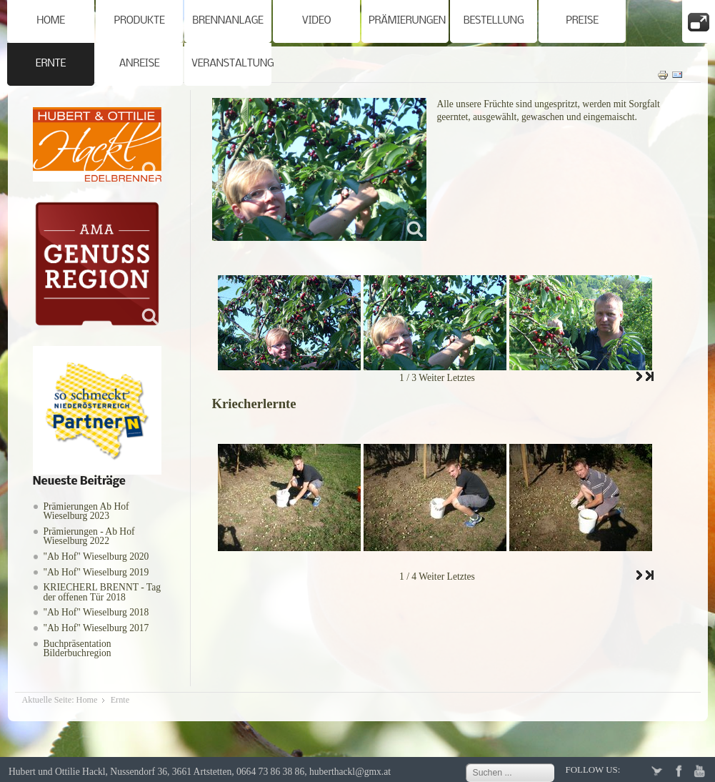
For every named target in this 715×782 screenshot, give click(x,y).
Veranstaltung (231, 64)
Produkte (139, 21)
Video (316, 21)
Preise (582, 21)
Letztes (461, 377)
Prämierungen (407, 21)
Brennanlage (227, 21)
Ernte (51, 64)
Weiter (431, 377)
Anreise (139, 64)
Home (50, 21)
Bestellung (494, 21)
